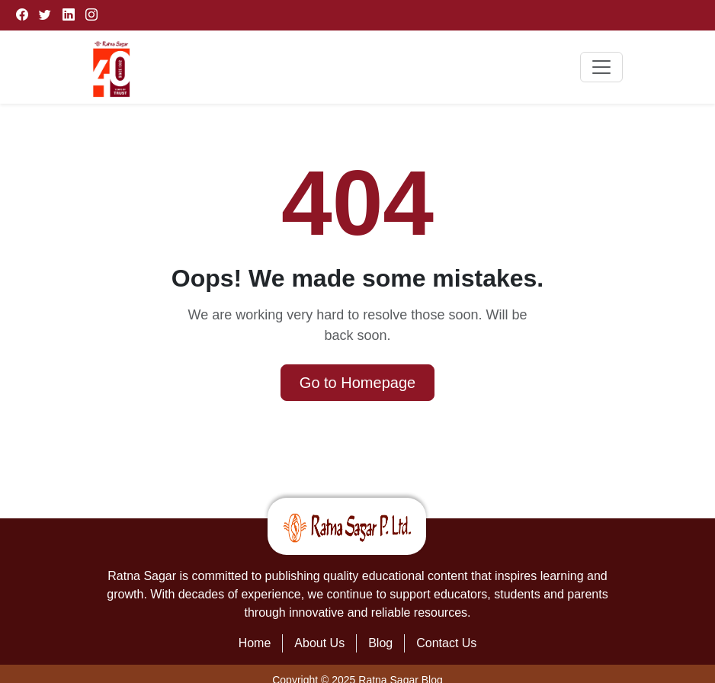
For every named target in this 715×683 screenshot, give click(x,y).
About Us (319, 643)
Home (255, 643)
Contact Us (446, 643)
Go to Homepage (357, 382)
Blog (380, 643)
